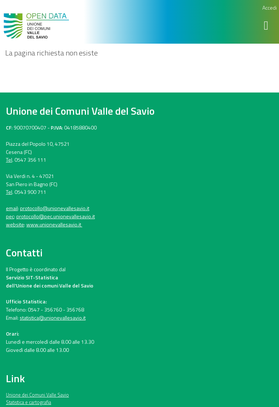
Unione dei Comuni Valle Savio (37, 394)
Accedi (269, 7)
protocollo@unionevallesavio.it (54, 208)
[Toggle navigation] (267, 25)
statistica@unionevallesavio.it (53, 318)
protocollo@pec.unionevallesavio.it (55, 216)
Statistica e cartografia (28, 402)
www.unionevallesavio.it (54, 224)
